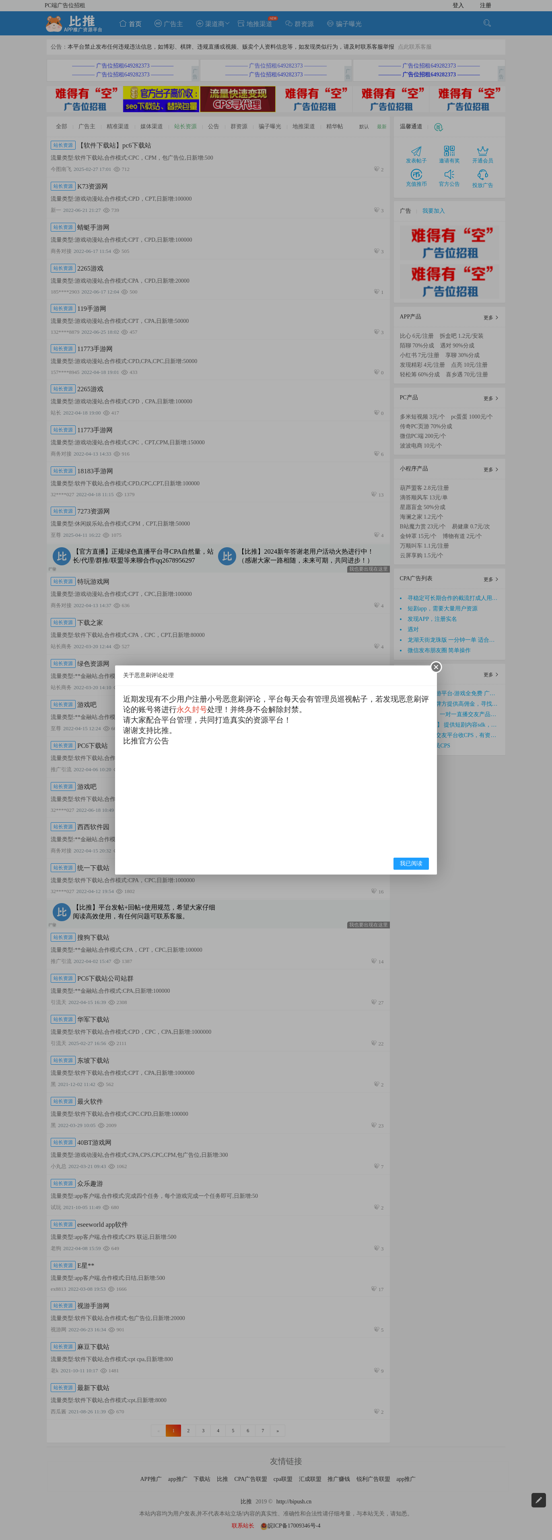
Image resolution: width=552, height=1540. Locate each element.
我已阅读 (411, 863)
